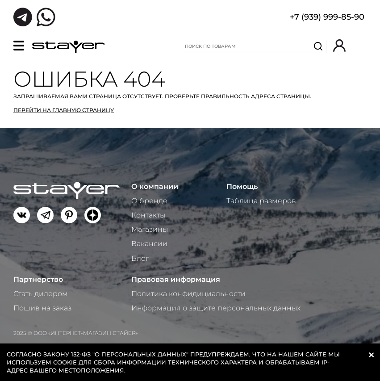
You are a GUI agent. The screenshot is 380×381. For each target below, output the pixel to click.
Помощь (242, 186)
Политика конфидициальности (188, 293)
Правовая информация (175, 279)
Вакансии (149, 243)
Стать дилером (40, 293)
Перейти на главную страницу (63, 110)
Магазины (149, 229)
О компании (154, 186)
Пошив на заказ (42, 308)
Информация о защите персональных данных (216, 308)
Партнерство (38, 279)
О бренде (149, 201)
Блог (140, 258)
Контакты (148, 215)
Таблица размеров (261, 201)
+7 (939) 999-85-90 (327, 18)
